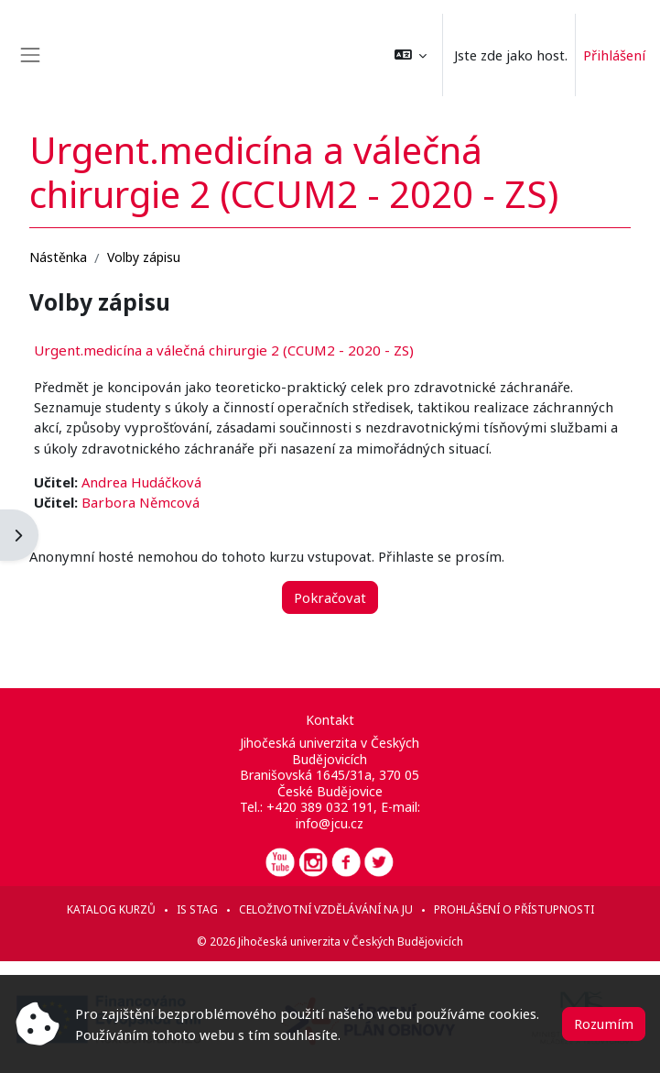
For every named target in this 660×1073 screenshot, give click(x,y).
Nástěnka (58, 257)
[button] (410, 55)
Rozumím (603, 1023)
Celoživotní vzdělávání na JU (326, 909)
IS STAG (197, 909)
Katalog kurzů (111, 909)
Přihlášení (614, 55)
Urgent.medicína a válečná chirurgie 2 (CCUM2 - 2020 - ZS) (224, 350)
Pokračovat (330, 597)
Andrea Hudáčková (141, 482)
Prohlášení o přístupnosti (514, 909)
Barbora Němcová (140, 502)
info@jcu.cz (329, 823)
